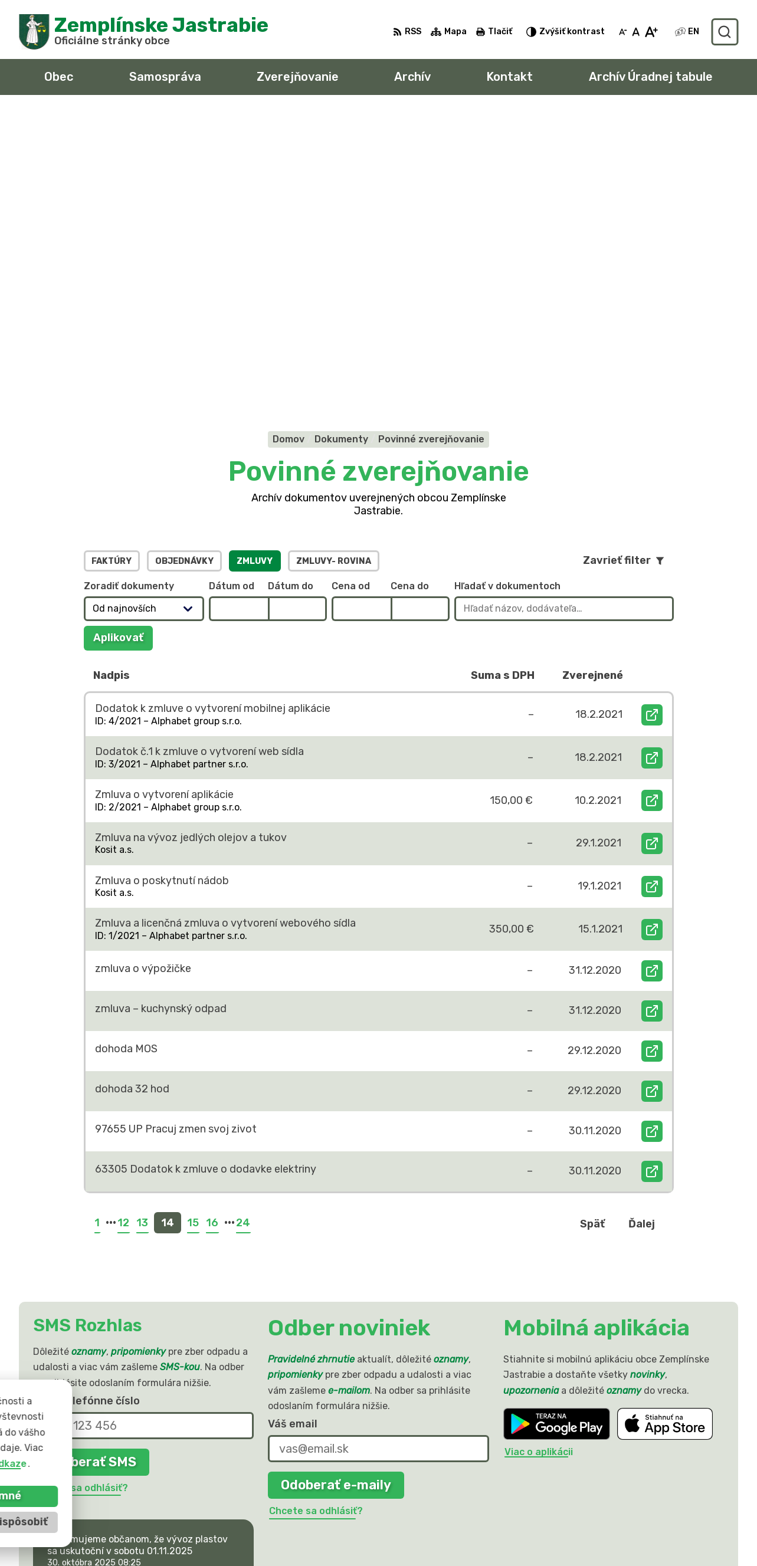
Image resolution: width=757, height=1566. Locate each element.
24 (243, 931)
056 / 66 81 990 (604, 1496)
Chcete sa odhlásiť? (81, 1197)
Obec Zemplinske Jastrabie (160, 1447)
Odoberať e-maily (336, 1194)
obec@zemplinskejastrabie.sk (636, 1509)
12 (123, 931)
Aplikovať (123, 350)
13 (142, 931)
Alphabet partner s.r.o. (193, 1436)
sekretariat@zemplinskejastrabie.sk (652, 1522)
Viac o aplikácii (538, 1161)
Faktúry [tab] (111, 270)
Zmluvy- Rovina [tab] (333, 270)
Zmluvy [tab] (255, 270)
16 (212, 931)
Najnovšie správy (109, 1298)
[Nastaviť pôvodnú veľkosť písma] (636, 31)
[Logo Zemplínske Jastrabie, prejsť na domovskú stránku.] (143, 32)
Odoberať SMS (91, 1171)
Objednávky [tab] (184, 270)
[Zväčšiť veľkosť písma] (651, 31)
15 (193, 931)
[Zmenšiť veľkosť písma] (623, 31)
